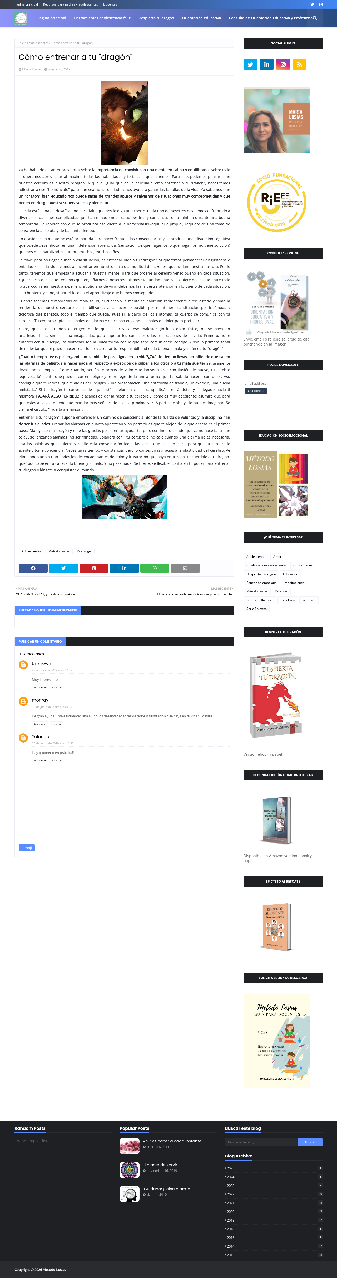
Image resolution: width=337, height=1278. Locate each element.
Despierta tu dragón (261, 574)
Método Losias (59, 551)
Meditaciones (294, 582)
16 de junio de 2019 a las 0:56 (52, 707)
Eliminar (56, 687)
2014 (275, 1246)
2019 (275, 1220)
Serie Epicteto (256, 608)
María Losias (32, 69)
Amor (277, 556)
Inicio (22, 42)
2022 (275, 1194)
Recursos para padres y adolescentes (70, 4)
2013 (275, 1255)
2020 (275, 1211)
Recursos (309, 600)
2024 (275, 1176)
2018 (275, 1229)
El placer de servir (160, 1165)
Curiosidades (303, 565)
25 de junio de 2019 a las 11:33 (52, 743)
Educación (290, 574)
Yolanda (40, 737)
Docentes (110, 4)
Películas (281, 591)
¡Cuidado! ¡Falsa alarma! (167, 1189)
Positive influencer (259, 600)
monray (40, 700)
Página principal (26, 4)
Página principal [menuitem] (51, 18)
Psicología (84, 551)
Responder (40, 687)
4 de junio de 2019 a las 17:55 (52, 670)
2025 (275, 1168)
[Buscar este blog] (261, 1142)
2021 (275, 1202)
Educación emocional (261, 582)
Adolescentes (39, 42)
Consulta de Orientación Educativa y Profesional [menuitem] (271, 18)
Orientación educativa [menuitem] (201, 18)
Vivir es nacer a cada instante (172, 1141)
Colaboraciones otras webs (266, 565)
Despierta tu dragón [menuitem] (156, 18)
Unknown (41, 664)
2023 (275, 1185)
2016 (275, 1237)
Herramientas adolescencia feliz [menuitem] (102, 18)
